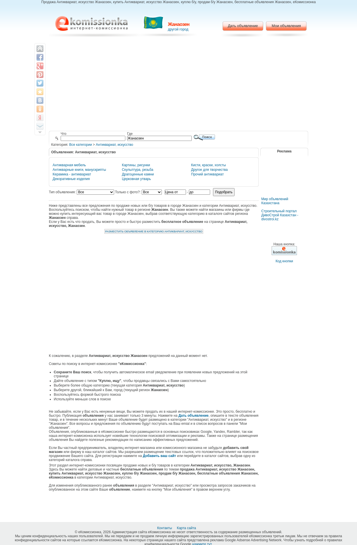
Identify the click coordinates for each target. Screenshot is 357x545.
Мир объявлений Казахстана (274, 201)
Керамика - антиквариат (72, 174)
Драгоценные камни (138, 174)
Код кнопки (284, 261)
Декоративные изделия (71, 179)
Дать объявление (243, 26)
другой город (178, 29)
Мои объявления (286, 26)
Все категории (80, 145)
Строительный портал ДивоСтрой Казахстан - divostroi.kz (279, 215)
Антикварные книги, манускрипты (79, 170)
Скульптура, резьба (137, 170)
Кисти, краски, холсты (208, 165)
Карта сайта (187, 528)
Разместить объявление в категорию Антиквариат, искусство (153, 231)
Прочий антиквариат (207, 174)
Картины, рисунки (136, 165)
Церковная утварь (136, 179)
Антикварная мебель (69, 165)
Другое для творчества (209, 170)
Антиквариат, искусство (114, 145)
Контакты (165, 528)
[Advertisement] (178, 85)
